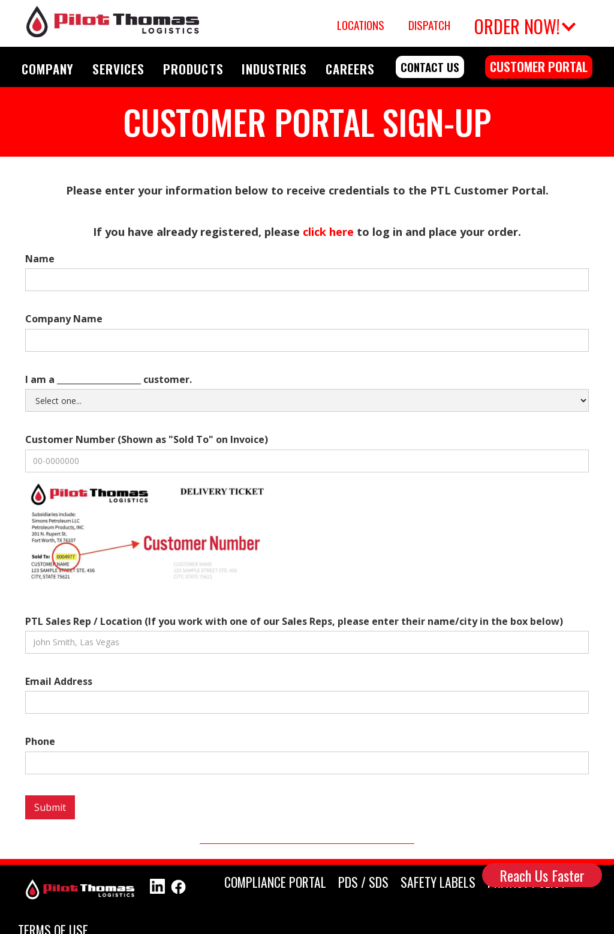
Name (40, 258)
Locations (360, 25)
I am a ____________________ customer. (108, 379)
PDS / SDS (363, 881)
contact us (430, 67)
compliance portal (275, 881)
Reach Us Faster (542, 875)
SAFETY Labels (438, 881)
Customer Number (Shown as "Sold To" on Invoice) (146, 439)
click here (328, 231)
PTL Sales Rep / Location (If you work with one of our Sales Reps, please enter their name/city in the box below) (294, 621)
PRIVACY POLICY (526, 881)
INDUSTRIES (274, 68)
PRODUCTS (193, 68)
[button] (523, 23)
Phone (40, 741)
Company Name (64, 318)
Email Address (58, 681)
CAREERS (350, 68)
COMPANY (48, 68)
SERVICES (118, 68)
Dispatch (429, 25)
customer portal (539, 66)
